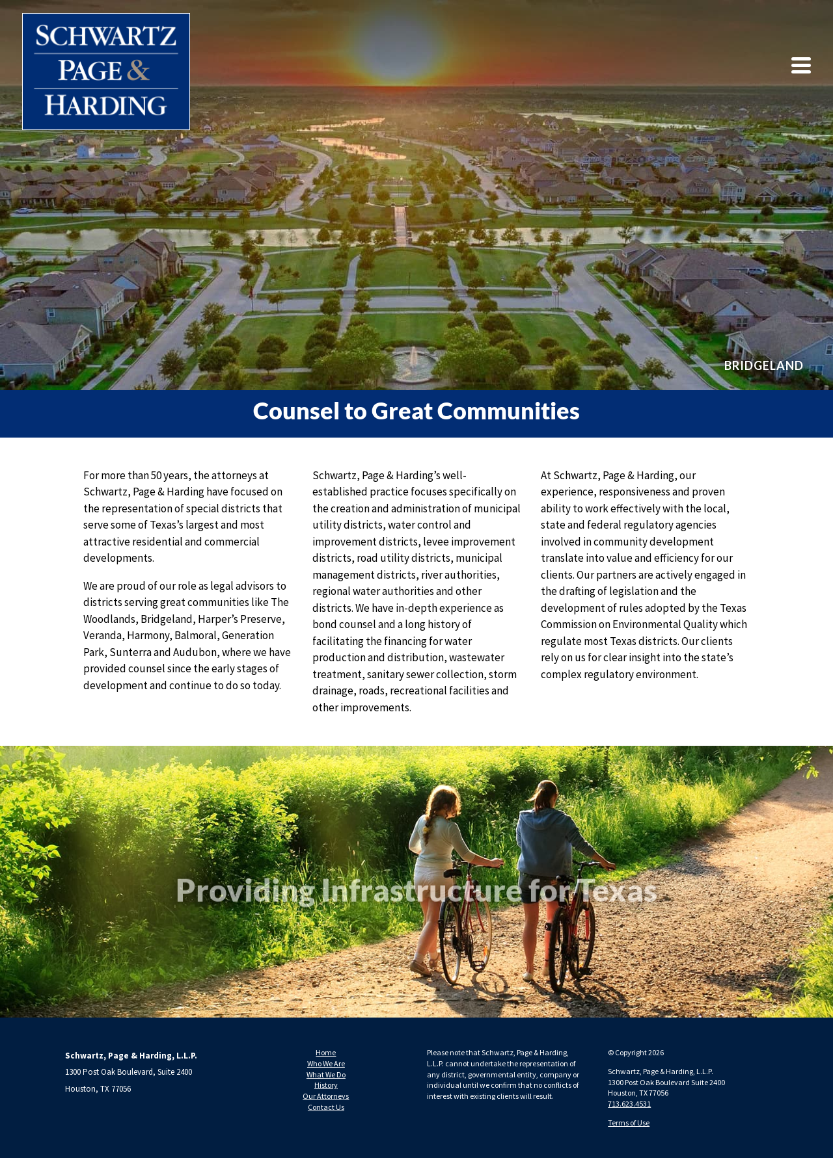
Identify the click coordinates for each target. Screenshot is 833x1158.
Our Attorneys (326, 1096)
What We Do (326, 1074)
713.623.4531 (629, 1104)
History (326, 1085)
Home (326, 1052)
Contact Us (326, 1107)
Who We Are (326, 1063)
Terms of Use (628, 1122)
